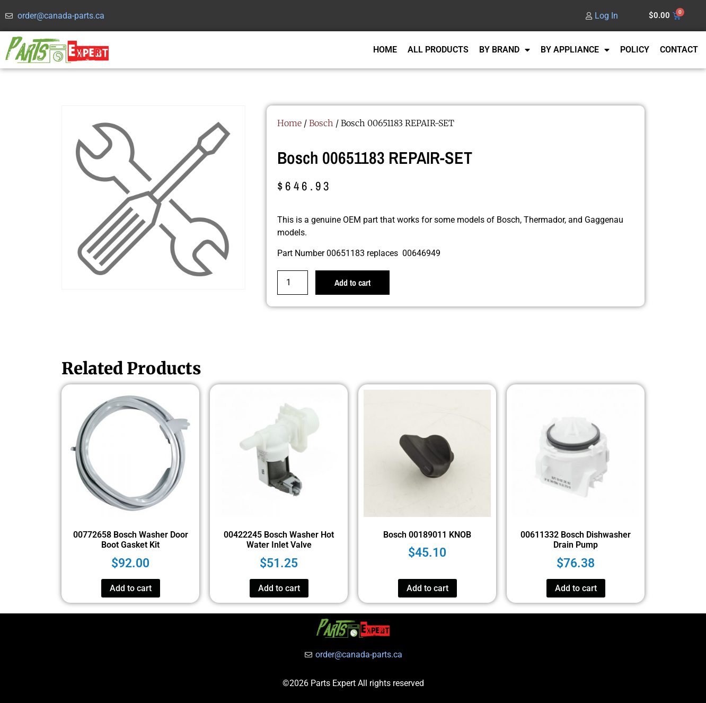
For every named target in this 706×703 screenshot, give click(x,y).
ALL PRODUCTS (438, 50)
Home (289, 123)
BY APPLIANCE (575, 49)
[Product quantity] (292, 282)
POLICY (634, 50)
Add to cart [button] (131, 588)
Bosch (321, 123)
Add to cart (352, 282)
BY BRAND (504, 49)
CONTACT (679, 50)
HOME (385, 50)
